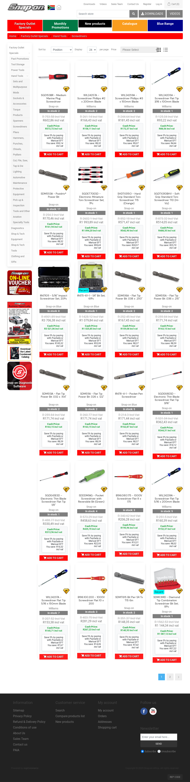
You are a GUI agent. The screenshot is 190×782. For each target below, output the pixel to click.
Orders (102, 716)
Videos (103, 4)
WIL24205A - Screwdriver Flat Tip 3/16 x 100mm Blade (167, 98)
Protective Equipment (18, 191)
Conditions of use (24, 727)
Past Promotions (20, 58)
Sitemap (18, 710)
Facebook (144, 711)
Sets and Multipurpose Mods (20, 87)
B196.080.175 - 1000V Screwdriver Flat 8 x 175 (129, 498)
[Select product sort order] (61, 50)
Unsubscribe (168, 751)
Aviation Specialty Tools (21, 219)
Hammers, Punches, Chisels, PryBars (18, 146)
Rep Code (175, 777)
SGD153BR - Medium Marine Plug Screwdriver (53, 98)
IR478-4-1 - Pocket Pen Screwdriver (129, 395)
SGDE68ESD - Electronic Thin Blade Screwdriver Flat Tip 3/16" (166, 398)
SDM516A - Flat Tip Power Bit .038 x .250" (129, 297)
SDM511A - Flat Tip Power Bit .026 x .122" (91, 395)
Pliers (16, 132)
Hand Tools (20, 75)
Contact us (20, 744)
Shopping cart (107, 727)
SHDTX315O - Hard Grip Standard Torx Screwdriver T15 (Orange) (129, 198)
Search (60, 710)
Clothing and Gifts (17, 259)
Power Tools (17, 70)
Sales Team (117, 4)
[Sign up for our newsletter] (158, 737)
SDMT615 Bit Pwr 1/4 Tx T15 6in (129, 599)
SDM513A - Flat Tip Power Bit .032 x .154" (53, 395)
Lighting (17, 171)
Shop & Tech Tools (18, 248)
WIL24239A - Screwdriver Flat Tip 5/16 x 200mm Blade (167, 498)
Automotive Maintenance (20, 180)
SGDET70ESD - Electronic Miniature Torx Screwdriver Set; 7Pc (91, 198)
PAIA (16, 750)
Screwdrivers (20, 126)
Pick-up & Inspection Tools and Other (21, 206)
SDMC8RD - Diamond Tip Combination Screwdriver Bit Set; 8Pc (166, 602)
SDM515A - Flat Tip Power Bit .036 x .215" (167, 297)
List (165, 50)
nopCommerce (31, 768)
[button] (25, 25)
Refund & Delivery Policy (29, 722)
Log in (159, 4)
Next (178, 677)
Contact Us (133, 4)
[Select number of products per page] (92, 50)
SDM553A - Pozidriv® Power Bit (53, 195)
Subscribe (150, 751)
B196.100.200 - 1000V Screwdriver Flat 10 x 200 (91, 600)
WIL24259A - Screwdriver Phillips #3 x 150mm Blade (129, 98)
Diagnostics (17, 228)
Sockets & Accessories (19, 101)
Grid (158, 50)
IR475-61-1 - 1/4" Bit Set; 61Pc (91, 297)
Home (12, 36)
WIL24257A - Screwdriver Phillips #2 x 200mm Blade (91, 98)
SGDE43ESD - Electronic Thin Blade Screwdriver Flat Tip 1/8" (53, 500)
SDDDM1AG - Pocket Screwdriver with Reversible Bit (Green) (91, 498)
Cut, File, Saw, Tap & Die (20, 163)
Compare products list (70, 716)
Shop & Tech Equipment (18, 236)
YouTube (153, 711)
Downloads (89, 4)
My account (106, 710)
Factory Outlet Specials (19, 50)
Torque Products (18, 112)
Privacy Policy (22, 716)
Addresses (105, 722)
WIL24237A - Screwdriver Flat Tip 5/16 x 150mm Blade (53, 600)
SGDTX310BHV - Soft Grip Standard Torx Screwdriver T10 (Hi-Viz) (166, 198)
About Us (19, 733)
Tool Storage (18, 64)
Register (147, 4)
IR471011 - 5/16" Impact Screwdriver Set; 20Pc (53, 297)
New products (64, 722)
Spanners (18, 120)
